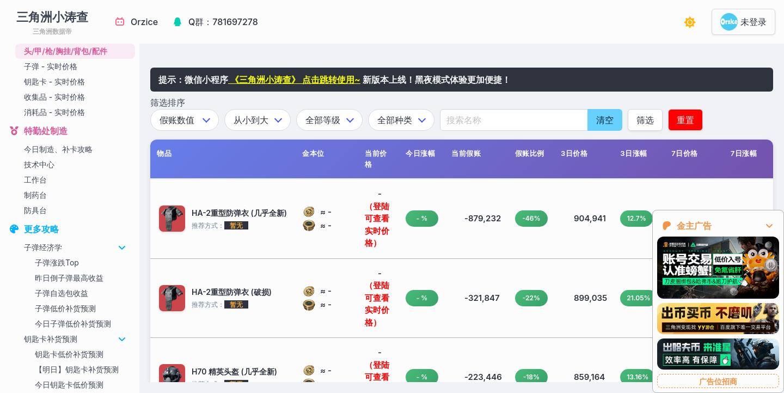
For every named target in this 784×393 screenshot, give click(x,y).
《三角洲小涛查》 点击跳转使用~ (294, 79)
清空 (605, 119)
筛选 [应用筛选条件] (645, 119)
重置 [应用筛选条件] (685, 119)
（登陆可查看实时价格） (377, 225)
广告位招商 (718, 381)
